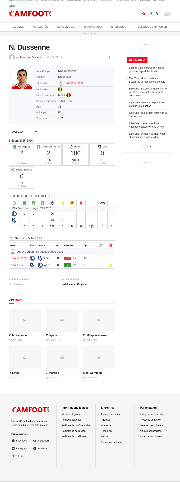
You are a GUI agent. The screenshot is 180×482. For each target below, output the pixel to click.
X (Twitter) (41, 441)
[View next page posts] (150, 146)
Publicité (105, 420)
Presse (104, 437)
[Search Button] (143, 14)
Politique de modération (74, 437)
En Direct (119, 26)
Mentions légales (71, 415)
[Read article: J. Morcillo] (62, 358)
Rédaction (106, 431)
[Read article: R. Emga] (25, 358)
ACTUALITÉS (40, 26)
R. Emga (14, 373)
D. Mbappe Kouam (95, 336)
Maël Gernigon (92, 373)
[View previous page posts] (144, 146)
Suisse (12, 6)
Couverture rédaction (112, 443)
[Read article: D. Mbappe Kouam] (99, 321)
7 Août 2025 (17, 265)
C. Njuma (52, 336)
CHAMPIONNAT (93, 26)
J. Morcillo (52, 373)
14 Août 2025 (18, 258)
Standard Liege (74, 83)
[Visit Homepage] (31, 14)
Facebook (19, 441)
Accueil (18, 26)
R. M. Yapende (18, 336)
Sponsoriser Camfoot (151, 437)
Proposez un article (150, 420)
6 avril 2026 (15, 341)
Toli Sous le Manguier (151, 26)
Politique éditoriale (71, 420)
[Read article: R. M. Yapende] (25, 321)
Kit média (106, 426)
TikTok (17, 457)
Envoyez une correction (152, 415)
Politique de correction (74, 431)
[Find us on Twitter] (157, 14)
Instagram (19, 449)
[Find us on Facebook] (151, 14)
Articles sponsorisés (150, 431)
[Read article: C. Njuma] (62, 321)
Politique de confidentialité (76, 426)
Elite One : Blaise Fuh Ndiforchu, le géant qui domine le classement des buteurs (148, 92)
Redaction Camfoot (30, 57)
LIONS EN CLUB (66, 26)
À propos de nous (110, 415)
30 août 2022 (52, 57)
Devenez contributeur (151, 426)
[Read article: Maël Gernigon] (99, 358)
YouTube (40, 449)
